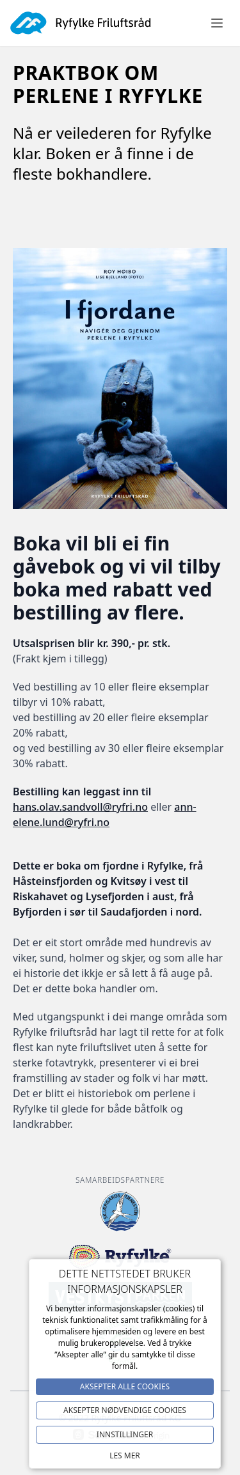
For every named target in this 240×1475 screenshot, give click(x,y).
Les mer (124, 1455)
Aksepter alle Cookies (125, 1386)
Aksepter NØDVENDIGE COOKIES (124, 1410)
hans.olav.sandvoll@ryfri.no (80, 807)
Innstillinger (125, 1434)
